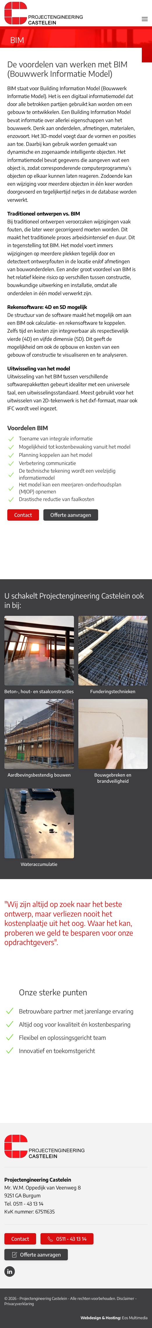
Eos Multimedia (135, 1317)
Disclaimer (125, 1298)
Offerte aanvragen (70, 515)
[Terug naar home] (43, 13)
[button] (145, 19)
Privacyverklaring (19, 1303)
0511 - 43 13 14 (66, 1238)
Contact (23, 515)
